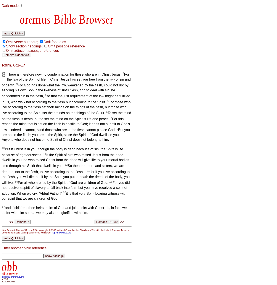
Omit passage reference (66, 46)
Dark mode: (11, 6)
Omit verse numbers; (22, 42)
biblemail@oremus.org (13, 277)
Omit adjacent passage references (32, 50)
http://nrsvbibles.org (61, 233)
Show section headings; (24, 46)
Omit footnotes (54, 42)
